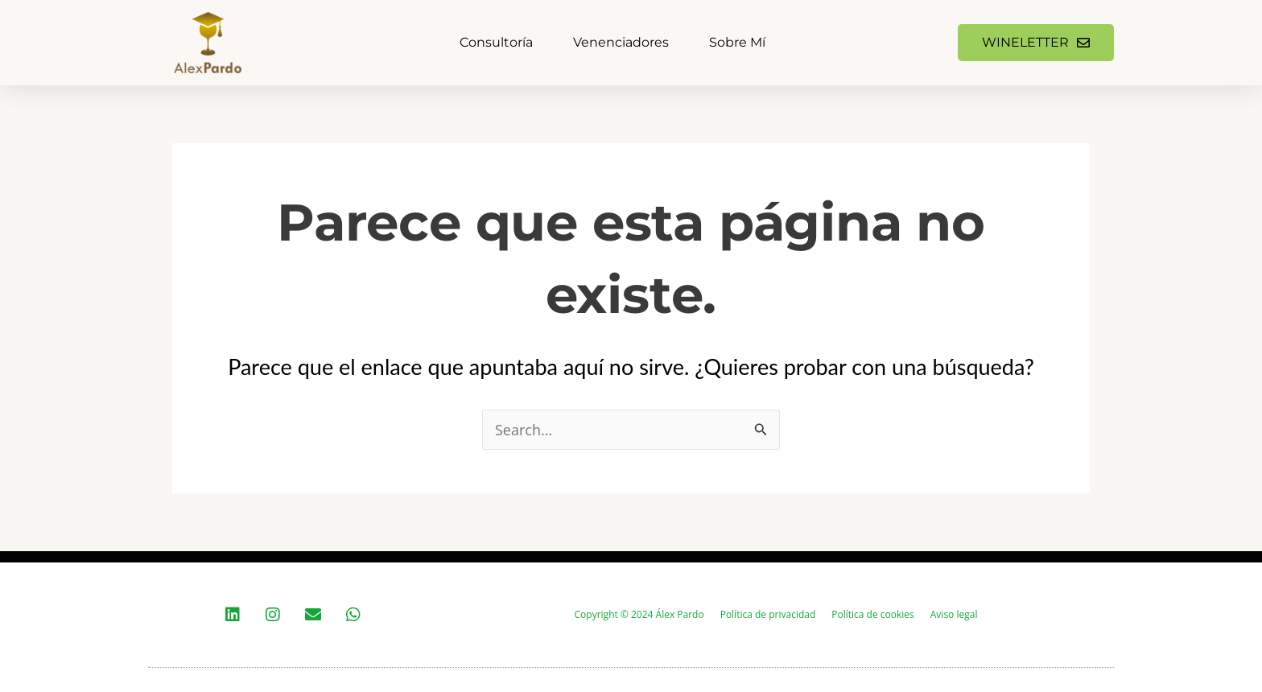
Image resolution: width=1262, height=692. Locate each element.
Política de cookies (872, 614)
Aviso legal (954, 614)
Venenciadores (621, 42)
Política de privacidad (768, 614)
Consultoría (496, 42)
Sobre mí (737, 42)
